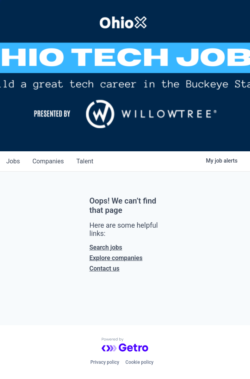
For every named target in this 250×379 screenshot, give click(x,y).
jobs (13, 161)
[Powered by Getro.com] (125, 345)
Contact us (105, 268)
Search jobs (106, 247)
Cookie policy (139, 362)
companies (48, 161)
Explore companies (116, 258)
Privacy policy (104, 362)
